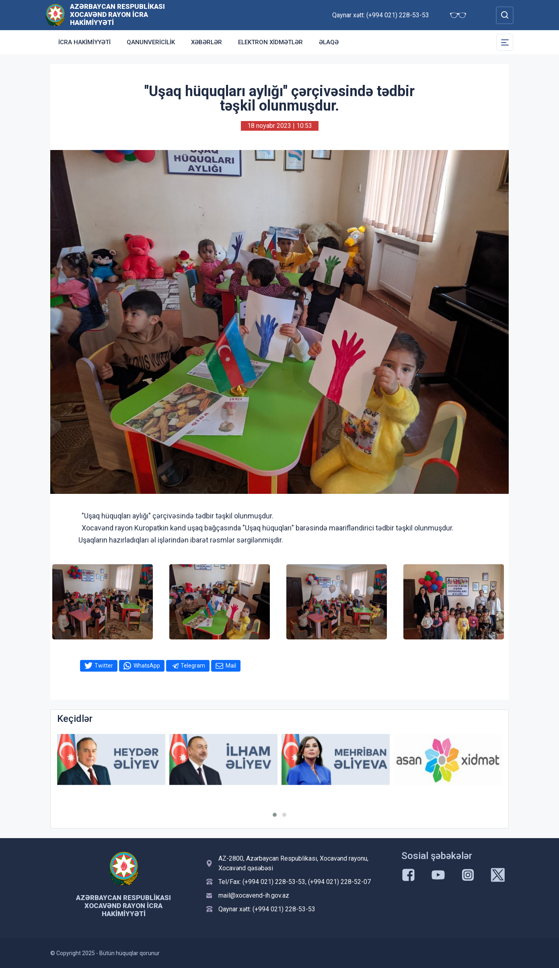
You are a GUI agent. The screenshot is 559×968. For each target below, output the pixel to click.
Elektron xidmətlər (270, 42)
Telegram (193, 665)
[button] (275, 815)
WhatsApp (147, 665)
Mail (231, 665)
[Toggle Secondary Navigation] (505, 42)
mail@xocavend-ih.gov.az (253, 895)
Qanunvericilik (151, 42)
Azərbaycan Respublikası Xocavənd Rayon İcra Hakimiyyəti (117, 14)
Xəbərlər (206, 42)
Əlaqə (329, 42)
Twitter (104, 665)
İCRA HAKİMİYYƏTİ (84, 42)
